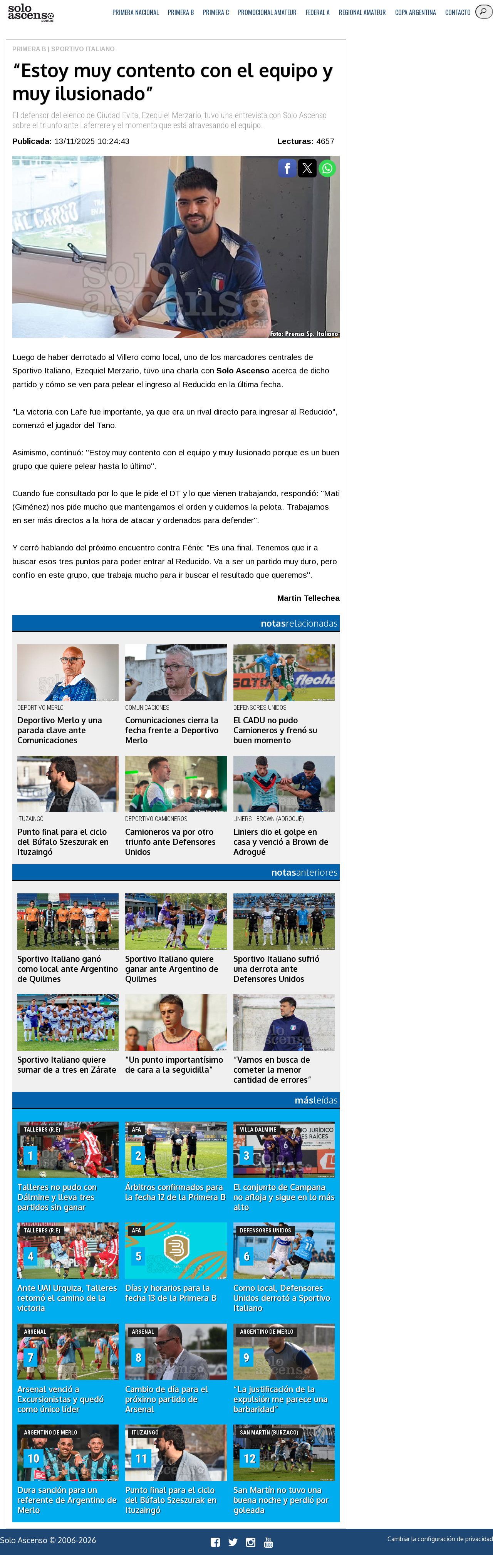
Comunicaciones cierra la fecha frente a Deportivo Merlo (171, 730)
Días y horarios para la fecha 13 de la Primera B (170, 1293)
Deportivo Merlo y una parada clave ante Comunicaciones (59, 730)
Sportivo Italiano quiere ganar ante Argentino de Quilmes (171, 969)
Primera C (216, 12)
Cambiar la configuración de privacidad (440, 1539)
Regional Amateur (362, 12)
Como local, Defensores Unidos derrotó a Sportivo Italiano (281, 1298)
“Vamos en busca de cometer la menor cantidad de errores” (272, 1070)
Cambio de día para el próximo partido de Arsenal (166, 1399)
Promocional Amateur (267, 12)
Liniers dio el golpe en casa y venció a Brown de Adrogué (281, 842)
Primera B (181, 12)
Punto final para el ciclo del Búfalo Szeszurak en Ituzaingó (63, 842)
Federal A (318, 12)
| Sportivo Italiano (80, 49)
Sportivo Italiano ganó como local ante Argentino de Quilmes (67, 969)
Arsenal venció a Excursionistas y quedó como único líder (60, 1399)
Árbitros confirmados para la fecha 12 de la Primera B (175, 1192)
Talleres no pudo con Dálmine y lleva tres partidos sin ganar (57, 1197)
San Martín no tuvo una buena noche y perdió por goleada (281, 1500)
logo (31, 12)
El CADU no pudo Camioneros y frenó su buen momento (275, 730)
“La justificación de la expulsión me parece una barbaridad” (280, 1399)
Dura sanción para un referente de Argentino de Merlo (67, 1500)
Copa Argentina (415, 12)
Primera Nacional (135, 12)
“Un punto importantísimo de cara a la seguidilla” (174, 1065)
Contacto (458, 12)
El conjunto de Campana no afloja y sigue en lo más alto (284, 1197)
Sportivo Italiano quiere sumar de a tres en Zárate (66, 1065)
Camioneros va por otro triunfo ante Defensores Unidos (170, 842)
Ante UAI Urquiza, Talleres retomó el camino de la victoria (67, 1298)
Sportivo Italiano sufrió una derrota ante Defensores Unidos (276, 969)
